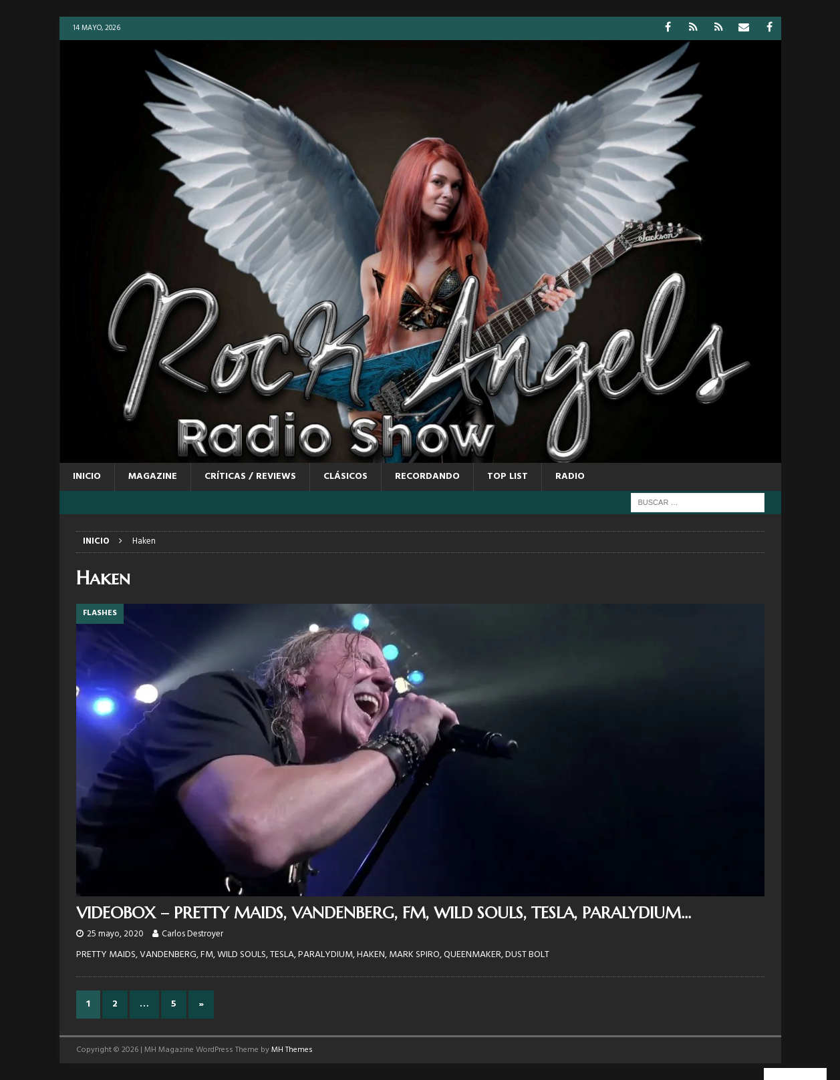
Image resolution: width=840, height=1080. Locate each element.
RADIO (570, 476)
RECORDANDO (427, 476)
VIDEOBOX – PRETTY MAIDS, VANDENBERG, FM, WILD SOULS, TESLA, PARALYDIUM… (383, 913)
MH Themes (292, 1050)
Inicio (87, 476)
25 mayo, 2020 (115, 934)
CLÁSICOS (345, 476)
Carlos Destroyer (192, 934)
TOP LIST (507, 476)
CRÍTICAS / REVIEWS (250, 476)
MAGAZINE (152, 476)
